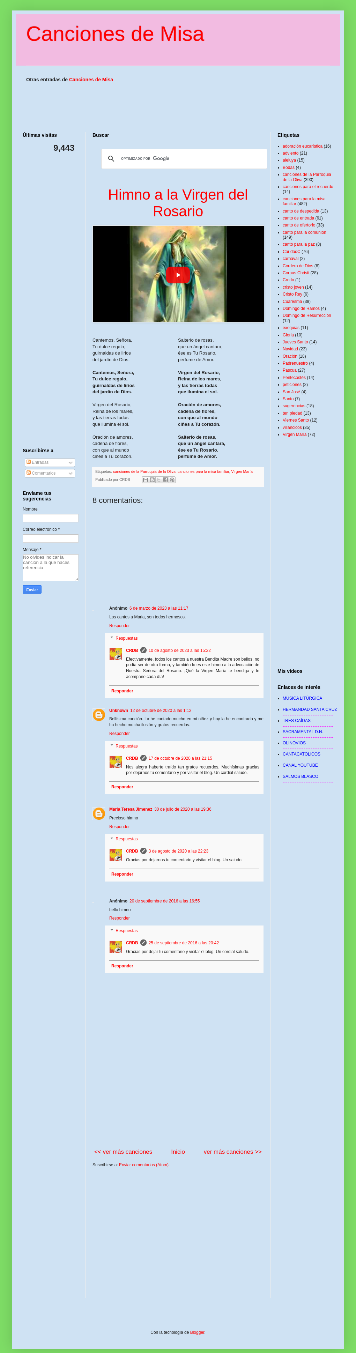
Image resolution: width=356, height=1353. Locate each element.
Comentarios (41, 473)
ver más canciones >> (233, 1151)
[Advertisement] (178, 1238)
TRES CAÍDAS (297, 720)
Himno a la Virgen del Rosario (178, 203)
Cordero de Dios (298, 265)
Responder (119, 918)
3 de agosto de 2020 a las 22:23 (178, 851)
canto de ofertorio (299, 225)
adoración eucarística (302, 146)
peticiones (292, 384)
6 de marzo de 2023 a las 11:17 (158, 608)
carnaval (290, 258)
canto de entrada (298, 218)
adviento (290, 153)
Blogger (197, 1332)
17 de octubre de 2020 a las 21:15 (180, 758)
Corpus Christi (296, 272)
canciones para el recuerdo (308, 186)
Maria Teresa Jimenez (130, 809)
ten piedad (292, 413)
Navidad (290, 349)
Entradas (38, 462)
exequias (291, 327)
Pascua (290, 370)
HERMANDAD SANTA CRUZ (310, 709)
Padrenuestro (295, 363)
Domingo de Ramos (301, 308)
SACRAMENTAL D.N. (303, 731)
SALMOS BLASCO (300, 776)
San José (291, 391)
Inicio (178, 1151)
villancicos (292, 427)
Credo (288, 279)
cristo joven (293, 287)
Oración (290, 356)
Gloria (288, 335)
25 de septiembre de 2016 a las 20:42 (184, 943)
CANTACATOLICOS (301, 754)
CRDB (132, 943)
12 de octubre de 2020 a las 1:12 (160, 710)
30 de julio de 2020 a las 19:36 (182, 809)
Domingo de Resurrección (307, 315)
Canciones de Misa (115, 33)
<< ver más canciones (123, 1151)
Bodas (289, 167)
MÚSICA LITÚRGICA (302, 698)
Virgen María (242, 471)
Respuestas (127, 930)
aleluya (289, 160)
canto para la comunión (304, 232)
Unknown (118, 710)
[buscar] (183, 159)
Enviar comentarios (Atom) (144, 1164)
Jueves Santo (295, 342)
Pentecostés (294, 377)
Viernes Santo (296, 420)
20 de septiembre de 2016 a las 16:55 (164, 901)
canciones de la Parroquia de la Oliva (144, 471)
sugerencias (294, 405)
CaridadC (292, 251)
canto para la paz (299, 244)
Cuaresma (292, 301)
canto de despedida (301, 211)
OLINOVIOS (294, 743)
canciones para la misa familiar (203, 471)
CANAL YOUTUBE (300, 765)
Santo (288, 398)
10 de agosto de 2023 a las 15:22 (180, 650)
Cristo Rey (292, 294)
